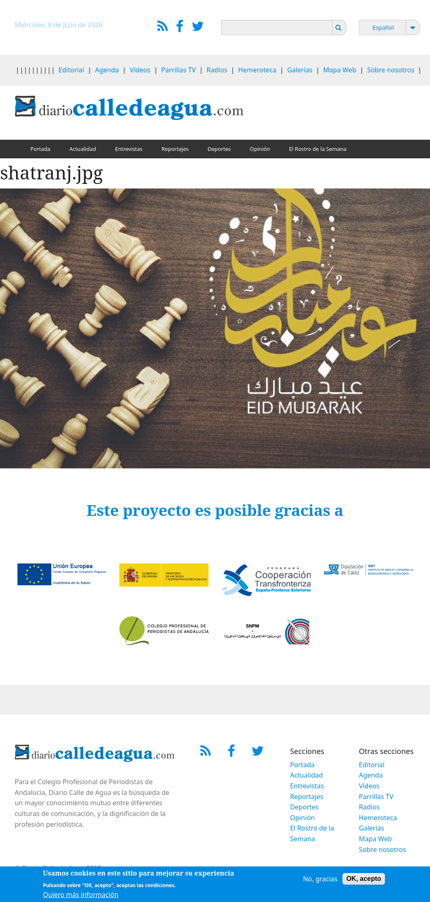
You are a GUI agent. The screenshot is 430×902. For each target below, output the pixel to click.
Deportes (219, 149)
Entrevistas (129, 149)
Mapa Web (339, 69)
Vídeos (140, 69)
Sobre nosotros (390, 69)
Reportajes (175, 149)
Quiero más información (81, 894)
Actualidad (82, 149)
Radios (217, 69)
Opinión (260, 149)
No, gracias (320, 878)
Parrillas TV (178, 69)
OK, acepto (363, 878)
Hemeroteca (257, 69)
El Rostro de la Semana (318, 149)
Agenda (107, 69)
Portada (40, 149)
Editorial (71, 69)
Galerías (299, 69)
